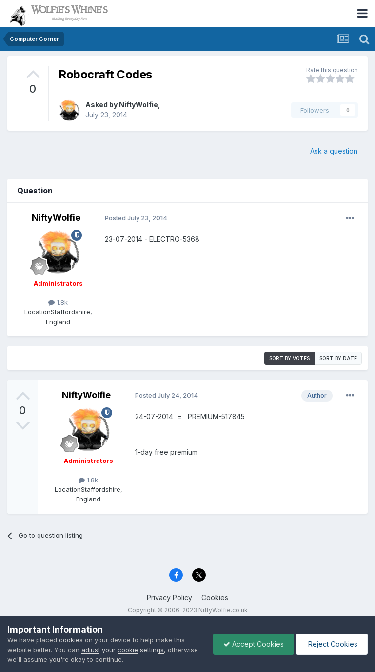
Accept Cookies (253, 644)
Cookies (214, 598)
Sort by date (338, 358)
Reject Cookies (331, 644)
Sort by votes (289, 358)
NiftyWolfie (138, 104)
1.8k (58, 302)
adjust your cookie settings (122, 649)
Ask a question (333, 151)
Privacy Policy (169, 598)
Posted (136, 218)
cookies (71, 640)
